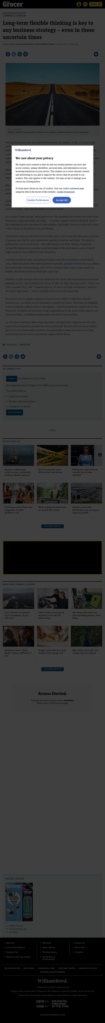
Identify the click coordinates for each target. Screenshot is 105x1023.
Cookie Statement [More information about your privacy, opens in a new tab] (66, 191)
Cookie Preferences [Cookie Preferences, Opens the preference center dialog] (38, 200)
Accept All (62, 200)
